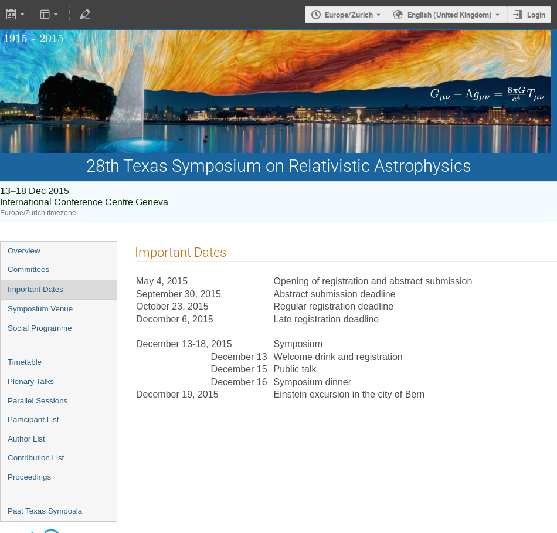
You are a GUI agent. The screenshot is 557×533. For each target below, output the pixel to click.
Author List (26, 438)
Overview (24, 250)
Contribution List (36, 457)
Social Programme (40, 328)
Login (536, 14)
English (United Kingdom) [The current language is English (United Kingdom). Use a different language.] (449, 14)
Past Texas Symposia (45, 511)
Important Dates (35, 289)
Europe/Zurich (349, 14)
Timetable (25, 362)
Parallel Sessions (37, 400)
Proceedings (29, 477)
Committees (28, 269)
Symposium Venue (40, 308)
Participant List (33, 419)
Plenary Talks (31, 381)
